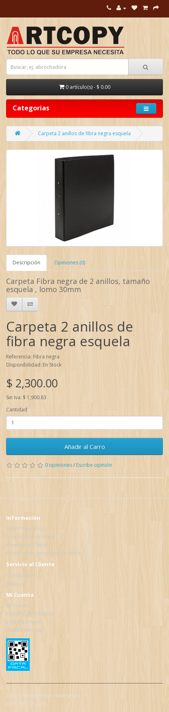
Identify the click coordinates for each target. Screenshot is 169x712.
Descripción (26, 262)
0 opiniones (58, 464)
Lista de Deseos (24, 621)
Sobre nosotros (24, 528)
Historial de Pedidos (29, 613)
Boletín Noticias (24, 629)
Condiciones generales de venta (43, 552)
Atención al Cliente (27, 544)
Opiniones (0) (69, 262)
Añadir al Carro (84, 446)
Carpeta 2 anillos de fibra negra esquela (84, 133)
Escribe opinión (94, 464)
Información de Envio (30, 536)
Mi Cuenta (17, 605)
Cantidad (16, 409)
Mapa (12, 583)
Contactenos (20, 575)
